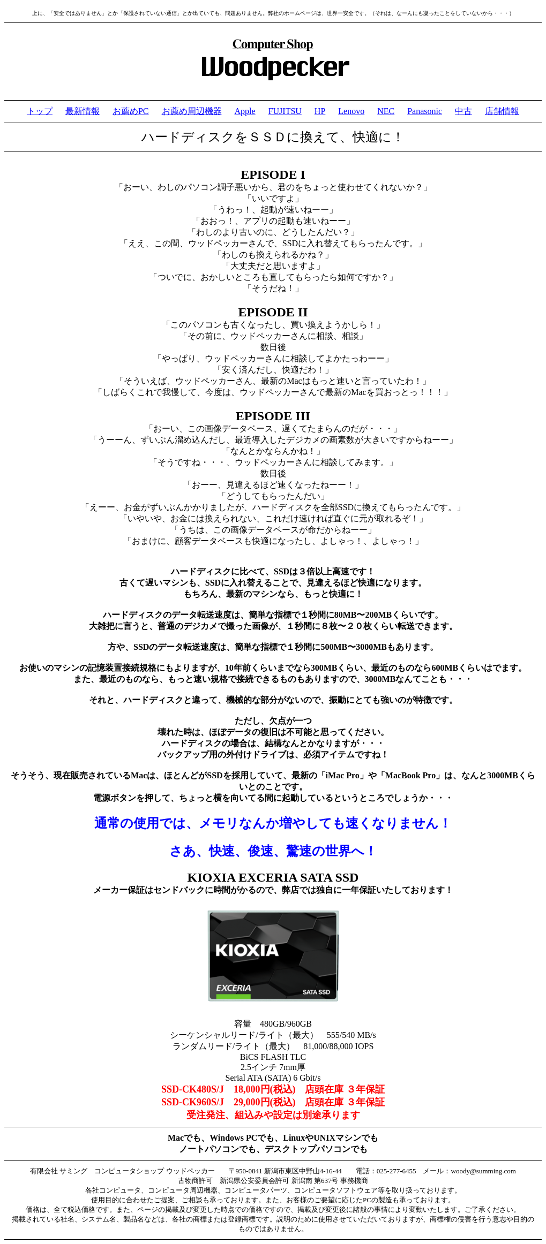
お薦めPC (131, 111)
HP (320, 111)
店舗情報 (502, 111)
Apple (245, 111)
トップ (40, 111)
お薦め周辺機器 (192, 111)
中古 (463, 111)
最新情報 (82, 111)
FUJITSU (285, 111)
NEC (385, 111)
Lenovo (351, 111)
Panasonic (424, 111)
